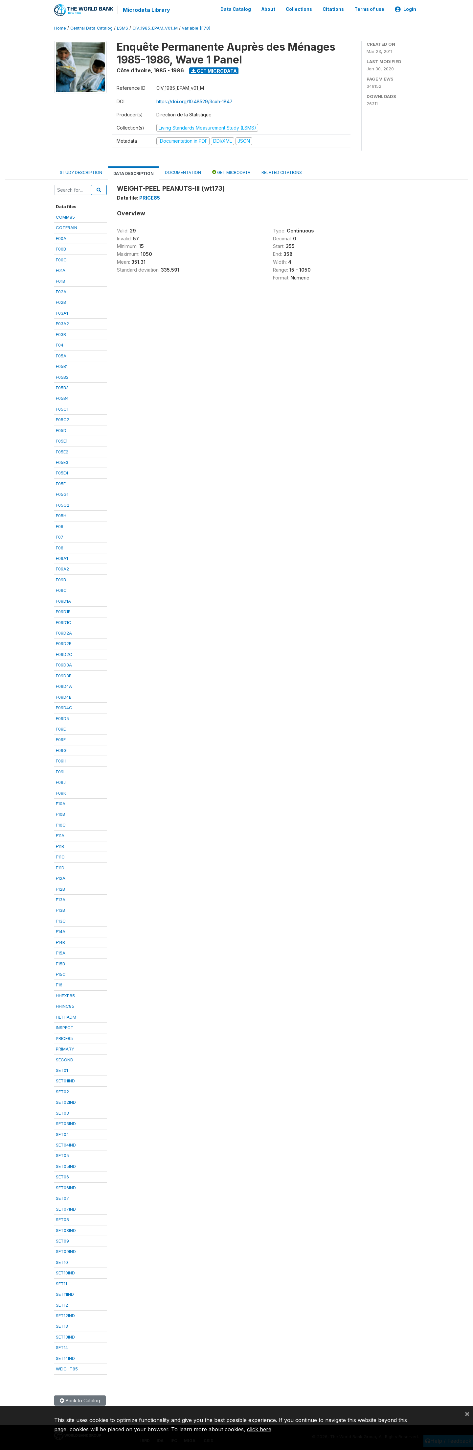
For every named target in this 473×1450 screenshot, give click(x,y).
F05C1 (62, 408)
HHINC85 (65, 1005)
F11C (60, 856)
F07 (59, 536)
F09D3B (64, 675)
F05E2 (62, 451)
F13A (60, 899)
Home (60, 27)
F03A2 (62, 323)
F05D (61, 429)
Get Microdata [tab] (231, 171)
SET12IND (65, 1315)
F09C (61, 589)
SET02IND (66, 1101)
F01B (60, 280)
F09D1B (63, 611)
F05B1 (62, 366)
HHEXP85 (65, 995)
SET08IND (66, 1229)
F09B (61, 579)
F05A (61, 355)
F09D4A (64, 686)
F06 (59, 525)
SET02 (62, 1091)
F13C (61, 920)
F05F (61, 483)
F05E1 (61, 440)
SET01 (62, 1070)
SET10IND (65, 1272)
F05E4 (62, 472)
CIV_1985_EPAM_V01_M (155, 27)
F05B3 (62, 387)
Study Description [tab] (81, 171)
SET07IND (66, 1208)
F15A (60, 952)
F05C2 (62, 419)
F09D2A (64, 632)
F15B (60, 963)
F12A (60, 878)
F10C (61, 824)
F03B (61, 333)
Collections (299, 9)
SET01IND (65, 1080)
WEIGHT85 (67, 1368)
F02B (61, 301)
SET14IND (65, 1357)
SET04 (62, 1133)
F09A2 (62, 568)
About (268, 9)
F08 (59, 547)
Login (405, 9)
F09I (60, 771)
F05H (61, 515)
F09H (61, 760)
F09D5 (62, 717)
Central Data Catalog (91, 27)
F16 (59, 984)
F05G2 (62, 504)
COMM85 (65, 216)
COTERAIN (66, 227)
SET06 (62, 1176)
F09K (61, 792)
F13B (60, 909)
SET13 (62, 1325)
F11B (60, 845)
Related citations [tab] (281, 171)
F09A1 (62, 558)
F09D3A (64, 664)
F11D (60, 867)
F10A (60, 803)
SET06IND (66, 1187)
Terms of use (369, 9)
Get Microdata (214, 70)
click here (259, 1429)
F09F (61, 739)
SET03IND (66, 1123)
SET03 (62, 1112)
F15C (61, 974)
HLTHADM (66, 1016)
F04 (59, 344)
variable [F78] (196, 27)
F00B (61, 248)
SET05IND (66, 1166)
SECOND (64, 1059)
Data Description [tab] (133, 172)
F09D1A (63, 600)
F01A (60, 270)
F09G (61, 749)
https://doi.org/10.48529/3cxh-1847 (194, 101)
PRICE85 (64, 1037)
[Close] (467, 1413)
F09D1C (63, 621)
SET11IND (65, 1293)
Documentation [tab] (183, 171)
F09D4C (64, 707)
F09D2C (64, 654)
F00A (61, 237)
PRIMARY (65, 1048)
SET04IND (66, 1144)
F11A (60, 835)
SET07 (62, 1197)
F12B (60, 888)
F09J (61, 782)
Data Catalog (235, 9)
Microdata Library (146, 10)
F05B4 (62, 397)
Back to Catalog (80, 1400)
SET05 (62, 1155)
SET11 (61, 1283)
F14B (60, 941)
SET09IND (66, 1251)
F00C (61, 259)
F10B (60, 813)
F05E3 (62, 462)
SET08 (62, 1219)
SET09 (62, 1240)
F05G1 (62, 493)
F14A (60, 931)
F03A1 (62, 312)
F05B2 (62, 376)
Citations (333, 9)
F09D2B (64, 643)
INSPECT (65, 1027)
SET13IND (65, 1336)
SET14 (62, 1347)
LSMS (122, 27)
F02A (61, 291)
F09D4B (64, 696)
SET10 (62, 1261)
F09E (61, 728)
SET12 (62, 1304)
